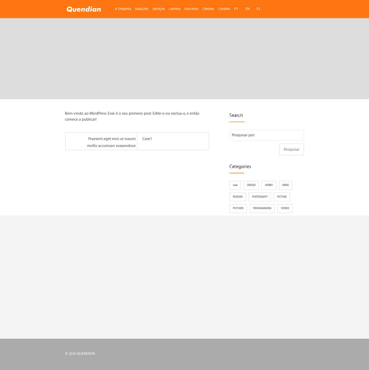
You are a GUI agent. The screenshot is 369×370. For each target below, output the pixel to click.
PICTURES (238, 208)
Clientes (208, 9)
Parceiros (191, 9)
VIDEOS (285, 208)
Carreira (175, 9)
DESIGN (251, 185)
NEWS (285, 185)
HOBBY (269, 185)
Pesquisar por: (243, 135)
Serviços (158, 9)
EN (248, 9)
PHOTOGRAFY (260, 196)
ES (258, 9)
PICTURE (282, 196)
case (235, 185)
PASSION (238, 196)
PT (236, 9)
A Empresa (123, 9)
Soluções (141, 9)
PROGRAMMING (262, 208)
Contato (224, 9)
